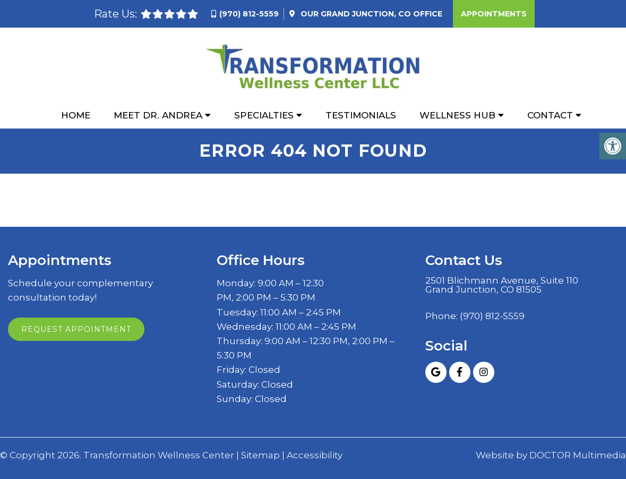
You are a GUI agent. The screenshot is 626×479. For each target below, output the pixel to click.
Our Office (370, 14)
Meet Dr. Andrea (158, 115)
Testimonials (360, 115)
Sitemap (260, 455)
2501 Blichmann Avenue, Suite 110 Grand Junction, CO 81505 (501, 285)
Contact (550, 115)
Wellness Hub (457, 115)
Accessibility (314, 455)
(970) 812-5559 (249, 14)
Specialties (264, 115)
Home (75, 115)
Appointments (494, 14)
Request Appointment (76, 329)
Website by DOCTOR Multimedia (551, 455)
